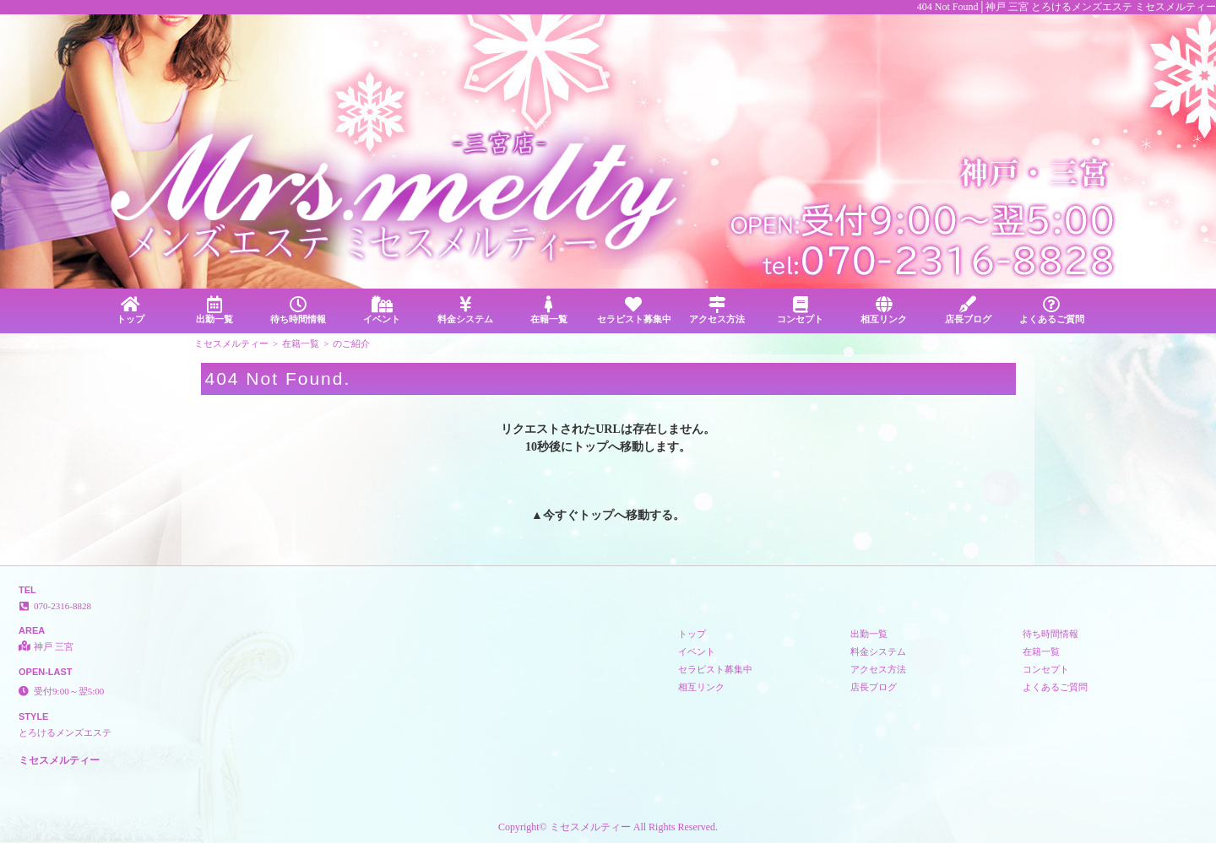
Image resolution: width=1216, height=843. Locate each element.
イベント (381, 310)
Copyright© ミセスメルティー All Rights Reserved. (608, 827)
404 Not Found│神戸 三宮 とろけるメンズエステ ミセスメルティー (1066, 7)
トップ (130, 310)
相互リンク (884, 310)
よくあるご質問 (1052, 310)
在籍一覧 (549, 310)
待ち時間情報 (298, 310)
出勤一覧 (214, 310)
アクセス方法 (716, 310)
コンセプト (800, 310)
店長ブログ (968, 310)
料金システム (466, 310)
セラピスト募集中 (634, 310)
